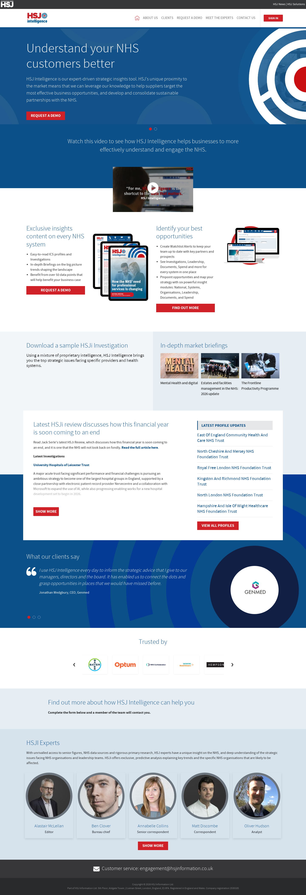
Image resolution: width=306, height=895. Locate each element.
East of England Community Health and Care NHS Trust (232, 438)
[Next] (232, 664)
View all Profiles (218, 525)
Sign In (273, 18)
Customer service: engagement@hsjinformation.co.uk (153, 868)
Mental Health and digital (179, 369)
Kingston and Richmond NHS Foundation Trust (234, 481)
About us (150, 18)
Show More (153, 845)
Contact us (246, 18)
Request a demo (189, 18)
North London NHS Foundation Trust (230, 495)
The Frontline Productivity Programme (260, 372)
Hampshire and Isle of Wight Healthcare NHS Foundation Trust (232, 508)
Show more (46, 511)
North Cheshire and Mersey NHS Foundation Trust (225, 454)
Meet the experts (219, 18)
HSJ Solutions (296, 4)
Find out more (185, 308)
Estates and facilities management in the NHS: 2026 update (220, 375)
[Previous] (74, 664)
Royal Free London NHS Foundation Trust (234, 468)
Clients (167, 18)
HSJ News (279, 4)
